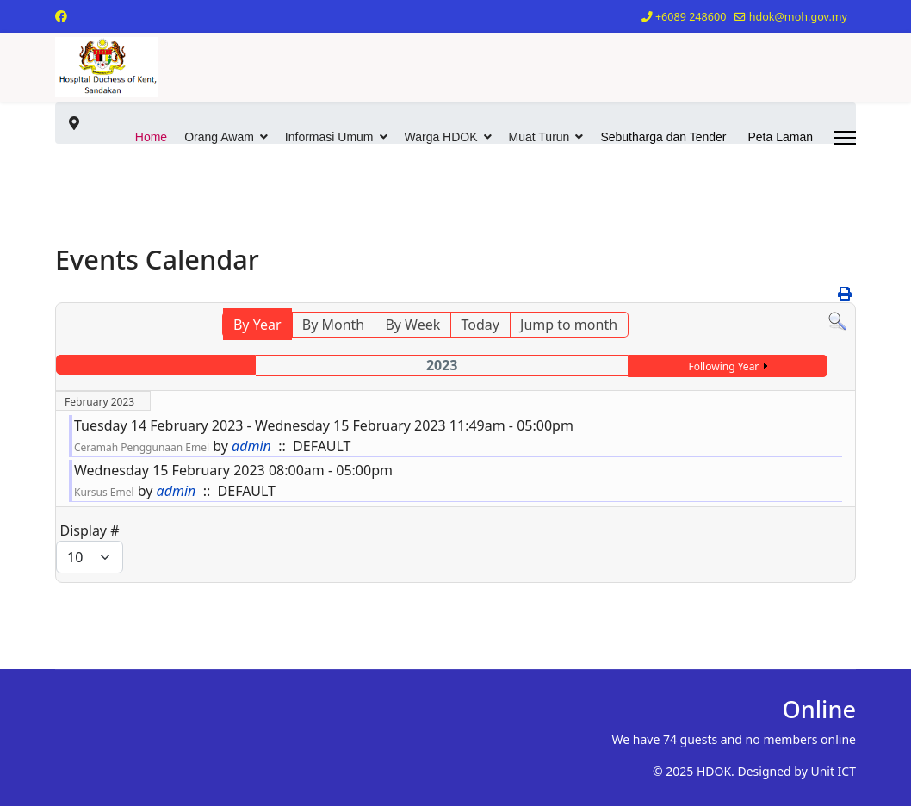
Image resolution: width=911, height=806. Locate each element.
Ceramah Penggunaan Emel (141, 447)
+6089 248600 (691, 16)
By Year (257, 324)
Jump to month (568, 324)
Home (151, 137)
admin (251, 446)
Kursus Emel (104, 492)
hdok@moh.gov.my (798, 16)
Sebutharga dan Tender (663, 137)
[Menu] (845, 137)
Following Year (724, 366)
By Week (412, 324)
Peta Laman (781, 137)
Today (480, 324)
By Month (333, 324)
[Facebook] (61, 16)
